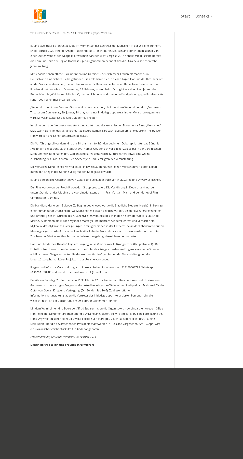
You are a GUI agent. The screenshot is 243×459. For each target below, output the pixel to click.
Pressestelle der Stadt (47, 33)
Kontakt (201, 17)
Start (185, 17)
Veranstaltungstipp (88, 33)
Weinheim (106, 33)
